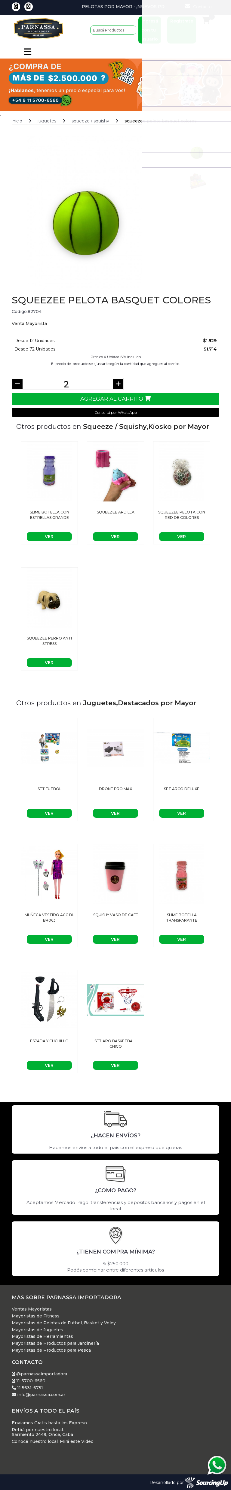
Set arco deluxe (181, 787)
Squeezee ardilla (115, 511)
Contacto (198, 6)
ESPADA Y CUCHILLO (49, 1039)
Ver (49, 535)
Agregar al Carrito (115, 397)
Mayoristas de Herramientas (42, 1335)
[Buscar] (113, 30)
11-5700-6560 (28, 1379)
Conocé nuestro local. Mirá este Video (53, 1440)
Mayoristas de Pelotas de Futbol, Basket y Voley (64, 1321)
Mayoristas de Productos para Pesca (51, 1348)
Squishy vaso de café (115, 913)
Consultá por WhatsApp (115, 411)
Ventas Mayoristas (32, 1307)
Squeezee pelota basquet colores (161, 119)
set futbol (49, 787)
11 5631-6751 (27, 1386)
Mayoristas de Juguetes (37, 1328)
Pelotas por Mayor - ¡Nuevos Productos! (151, 6)
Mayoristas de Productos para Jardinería (55, 1341)
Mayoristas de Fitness (36, 1314)
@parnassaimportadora (39, 1372)
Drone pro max (115, 787)
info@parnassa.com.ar (38, 1393)
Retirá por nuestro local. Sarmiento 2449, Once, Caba (42, 1431)
